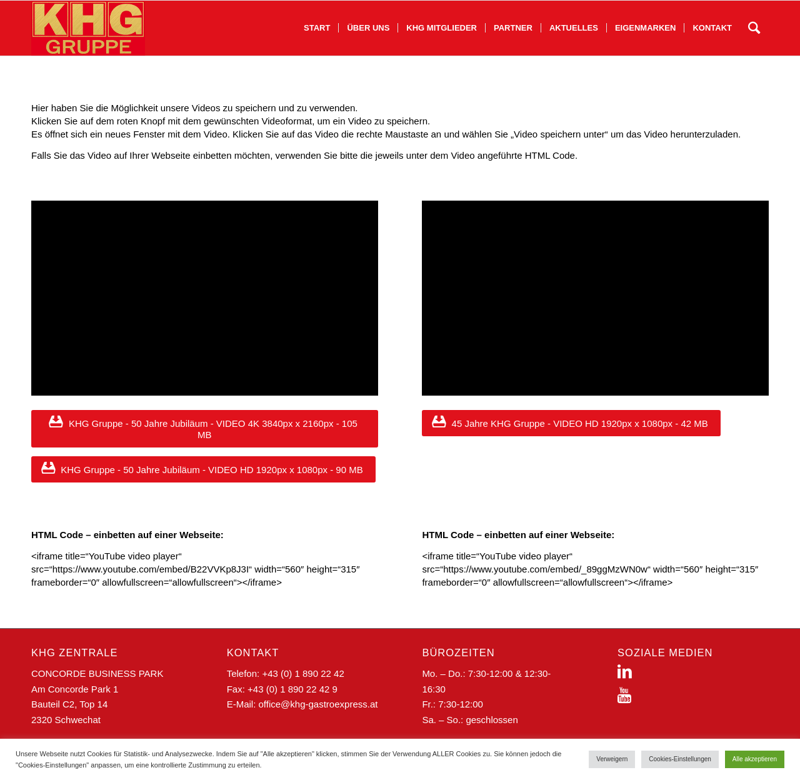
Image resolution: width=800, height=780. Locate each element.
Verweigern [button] (612, 759)
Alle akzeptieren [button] (754, 759)
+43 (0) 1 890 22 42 (303, 673)
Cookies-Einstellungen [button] (680, 759)
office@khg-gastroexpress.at (318, 704)
